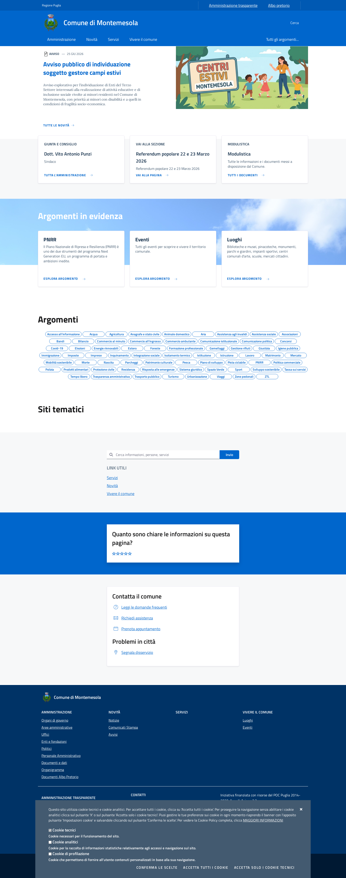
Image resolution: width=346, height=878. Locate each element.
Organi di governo (54, 720)
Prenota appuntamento (136, 630)
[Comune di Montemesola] (92, 23)
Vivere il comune (120, 494)
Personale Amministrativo (61, 755)
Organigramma (52, 769)
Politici (46, 748)
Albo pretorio (279, 5)
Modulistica (238, 143)
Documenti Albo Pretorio (59, 776)
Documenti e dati (54, 762)
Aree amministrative (56, 727)
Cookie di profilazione (71, 854)
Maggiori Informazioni (263, 820)
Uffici (45, 734)
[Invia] (111, 455)
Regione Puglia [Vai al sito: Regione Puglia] (51, 5)
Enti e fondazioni (54, 741)
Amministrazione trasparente (233, 5)
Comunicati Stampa (123, 727)
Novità (112, 487)
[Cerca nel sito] (298, 22)
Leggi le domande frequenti (139, 608)
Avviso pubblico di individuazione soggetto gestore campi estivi (88, 68)
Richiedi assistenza (132, 619)
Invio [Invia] (229, 455)
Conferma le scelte (157, 867)
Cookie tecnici (64, 830)
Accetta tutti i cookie (205, 867)
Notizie (114, 720)
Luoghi (248, 720)
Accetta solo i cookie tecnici (264, 867)
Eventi (247, 727)
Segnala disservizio (132, 653)
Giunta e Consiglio (60, 143)
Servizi (112, 479)
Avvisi (113, 734)
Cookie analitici (65, 842)
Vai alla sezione (150, 143)
